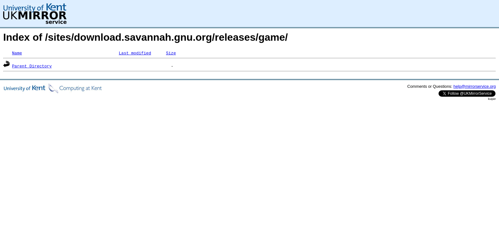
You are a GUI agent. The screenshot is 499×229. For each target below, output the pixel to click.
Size (171, 53)
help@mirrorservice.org (474, 86)
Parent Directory (32, 66)
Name (17, 53)
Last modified (135, 53)
